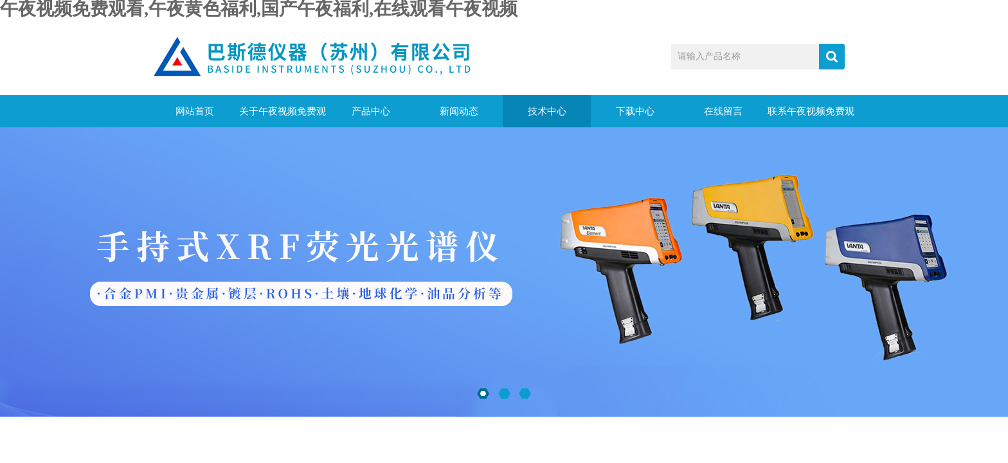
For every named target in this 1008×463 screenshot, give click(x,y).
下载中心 (635, 111)
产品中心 (371, 111)
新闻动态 (459, 111)
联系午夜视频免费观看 (811, 116)
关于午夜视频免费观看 (282, 116)
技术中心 (547, 111)
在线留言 (723, 111)
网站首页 (195, 111)
